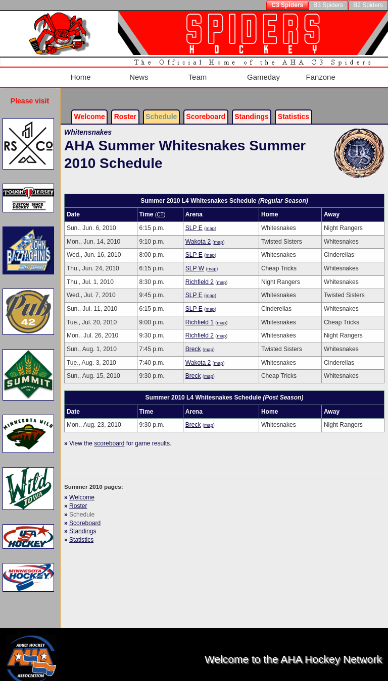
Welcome (89, 109)
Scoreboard (205, 109)
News (136, 74)
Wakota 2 (198, 233)
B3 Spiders (328, 5)
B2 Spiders (368, 5)
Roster (125, 109)
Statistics (81, 532)
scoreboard (109, 435)
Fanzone (321, 74)
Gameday (263, 74)
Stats (293, 109)
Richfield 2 (199, 273)
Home (77, 74)
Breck (193, 341)
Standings (251, 109)
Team (196, 74)
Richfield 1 (199, 314)
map (210, 220)
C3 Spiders (287, 5)
